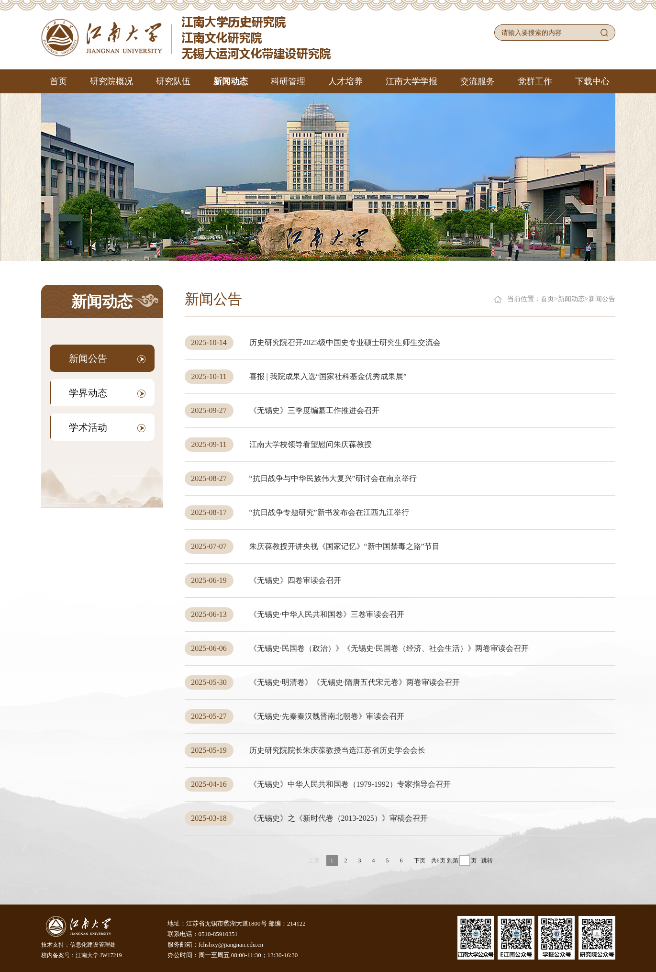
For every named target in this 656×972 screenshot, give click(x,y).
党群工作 (535, 81)
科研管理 (288, 81)
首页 (58, 81)
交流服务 (477, 81)
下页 (419, 860)
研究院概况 (111, 81)
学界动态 (107, 393)
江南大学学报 (411, 81)
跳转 (487, 860)
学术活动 (107, 427)
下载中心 (592, 81)
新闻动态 (230, 81)
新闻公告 (107, 358)
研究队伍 (173, 81)
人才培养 (345, 81)
